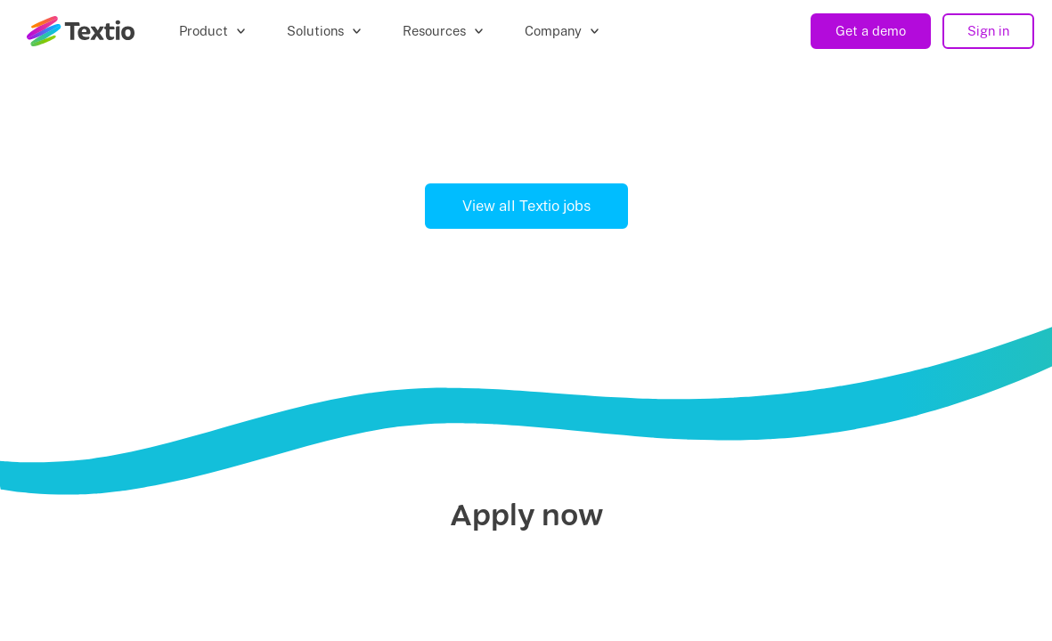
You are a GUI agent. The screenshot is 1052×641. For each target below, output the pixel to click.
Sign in (988, 30)
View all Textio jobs (526, 206)
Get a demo (871, 30)
